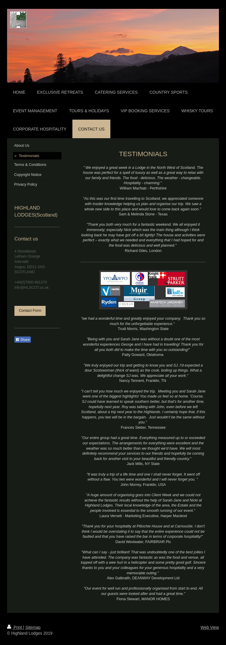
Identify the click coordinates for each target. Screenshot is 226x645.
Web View (209, 627)
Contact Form (30, 311)
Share (23, 340)
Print (15, 627)
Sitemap (32, 627)
